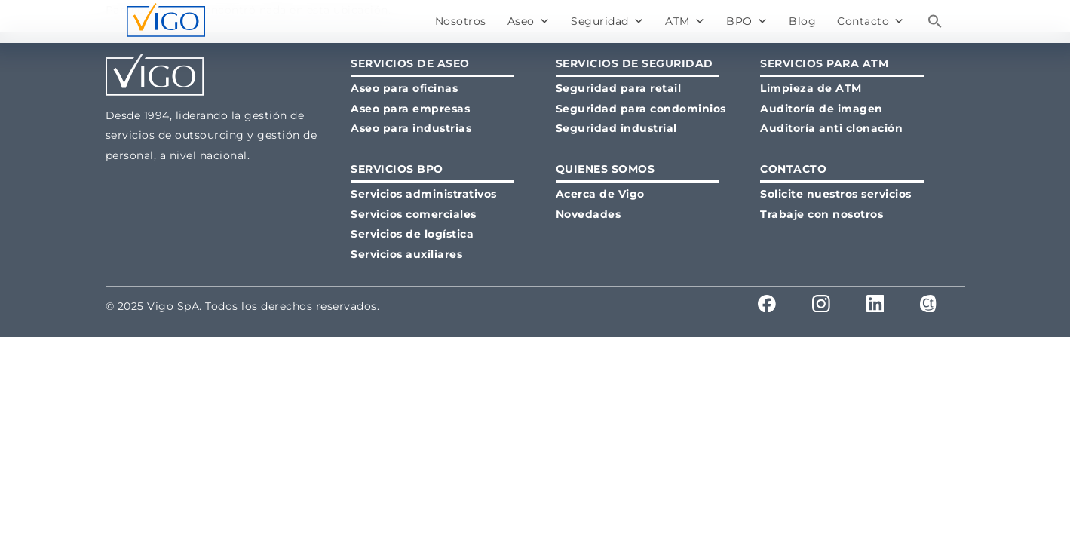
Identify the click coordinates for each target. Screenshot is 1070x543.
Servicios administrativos (424, 194)
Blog (802, 21)
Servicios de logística (412, 234)
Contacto (871, 21)
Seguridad (607, 21)
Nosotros (460, 21)
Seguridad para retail (619, 88)
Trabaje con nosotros (821, 214)
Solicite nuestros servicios (836, 194)
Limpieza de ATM (811, 88)
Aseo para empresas (410, 108)
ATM (685, 21)
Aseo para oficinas (404, 88)
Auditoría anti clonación (831, 128)
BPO (747, 21)
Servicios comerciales (414, 214)
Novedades (588, 214)
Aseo (528, 21)
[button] (935, 21)
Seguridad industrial (616, 128)
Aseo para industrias (411, 128)
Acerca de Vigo (600, 194)
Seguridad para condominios (641, 108)
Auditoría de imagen (821, 108)
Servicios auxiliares (406, 254)
